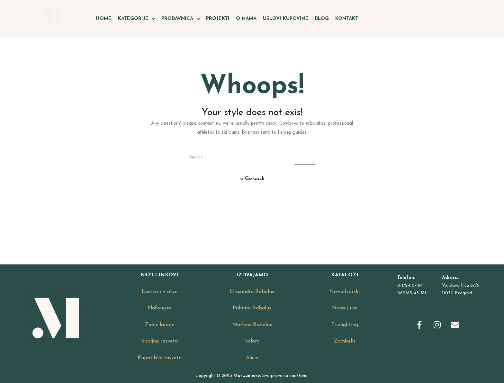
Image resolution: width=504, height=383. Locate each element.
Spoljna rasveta (159, 341)
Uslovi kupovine (286, 18)
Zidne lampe (159, 324)
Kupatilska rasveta (160, 358)
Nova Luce (344, 308)
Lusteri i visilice (159, 291)
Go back (255, 178)
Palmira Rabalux (252, 308)
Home (104, 18)
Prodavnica (180, 19)
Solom (252, 341)
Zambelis (345, 341)
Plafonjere (159, 308)
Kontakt (346, 18)
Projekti (218, 18)
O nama (246, 18)
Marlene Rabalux (252, 324)
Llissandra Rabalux (252, 291)
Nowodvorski (344, 291)
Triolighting (344, 324)
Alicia (252, 358)
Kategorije (136, 19)
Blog (322, 18)
